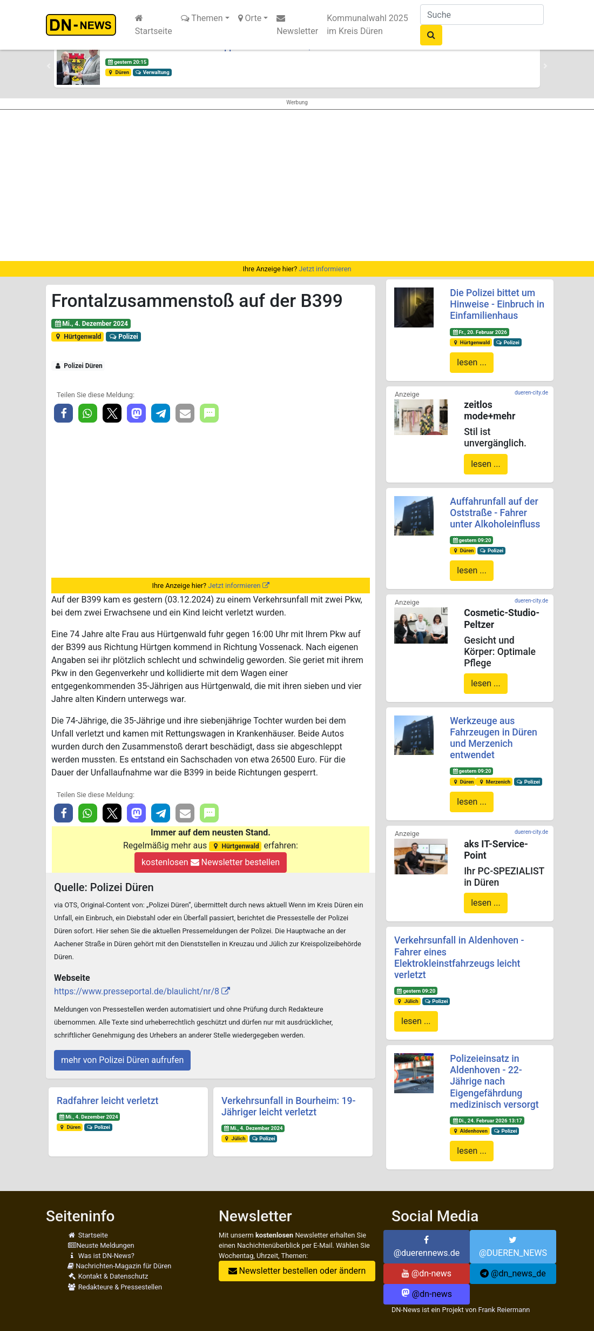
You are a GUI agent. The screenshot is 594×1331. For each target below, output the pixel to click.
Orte (250, 18)
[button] (48, 66)
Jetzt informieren (325, 269)
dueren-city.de (531, 393)
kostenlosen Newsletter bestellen (210, 862)
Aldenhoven (470, 1131)
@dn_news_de (513, 1273)
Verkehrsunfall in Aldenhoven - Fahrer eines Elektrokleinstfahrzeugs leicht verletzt (459, 957)
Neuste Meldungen (101, 1245)
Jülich (235, 1138)
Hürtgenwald (78, 336)
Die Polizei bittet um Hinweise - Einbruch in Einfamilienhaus (497, 304)
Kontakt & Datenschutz (108, 1276)
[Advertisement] (297, 185)
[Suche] (482, 14)
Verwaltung (152, 72)
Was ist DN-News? (101, 1256)
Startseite (153, 25)
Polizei (123, 336)
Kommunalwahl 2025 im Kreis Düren (367, 24)
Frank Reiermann (504, 1310)
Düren (118, 72)
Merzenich (494, 782)
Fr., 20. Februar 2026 (479, 332)
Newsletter (297, 25)
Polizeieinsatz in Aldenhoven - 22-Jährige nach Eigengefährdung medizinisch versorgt (494, 1081)
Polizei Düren (78, 366)
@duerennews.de (427, 1246)
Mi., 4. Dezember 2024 (91, 323)
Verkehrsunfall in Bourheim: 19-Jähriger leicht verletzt (288, 1106)
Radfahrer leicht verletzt (107, 1100)
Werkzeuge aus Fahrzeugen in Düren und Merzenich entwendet (493, 737)
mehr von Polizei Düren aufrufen (122, 1060)
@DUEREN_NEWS (513, 1246)
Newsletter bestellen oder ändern (297, 1271)
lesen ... (472, 362)
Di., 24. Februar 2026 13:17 (487, 1120)
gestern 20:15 (126, 62)
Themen (202, 18)
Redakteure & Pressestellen (115, 1287)
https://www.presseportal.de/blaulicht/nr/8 (136, 991)
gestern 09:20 (471, 540)
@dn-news (426, 1273)
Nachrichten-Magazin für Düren (119, 1266)
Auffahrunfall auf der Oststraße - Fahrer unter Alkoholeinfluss (495, 513)
